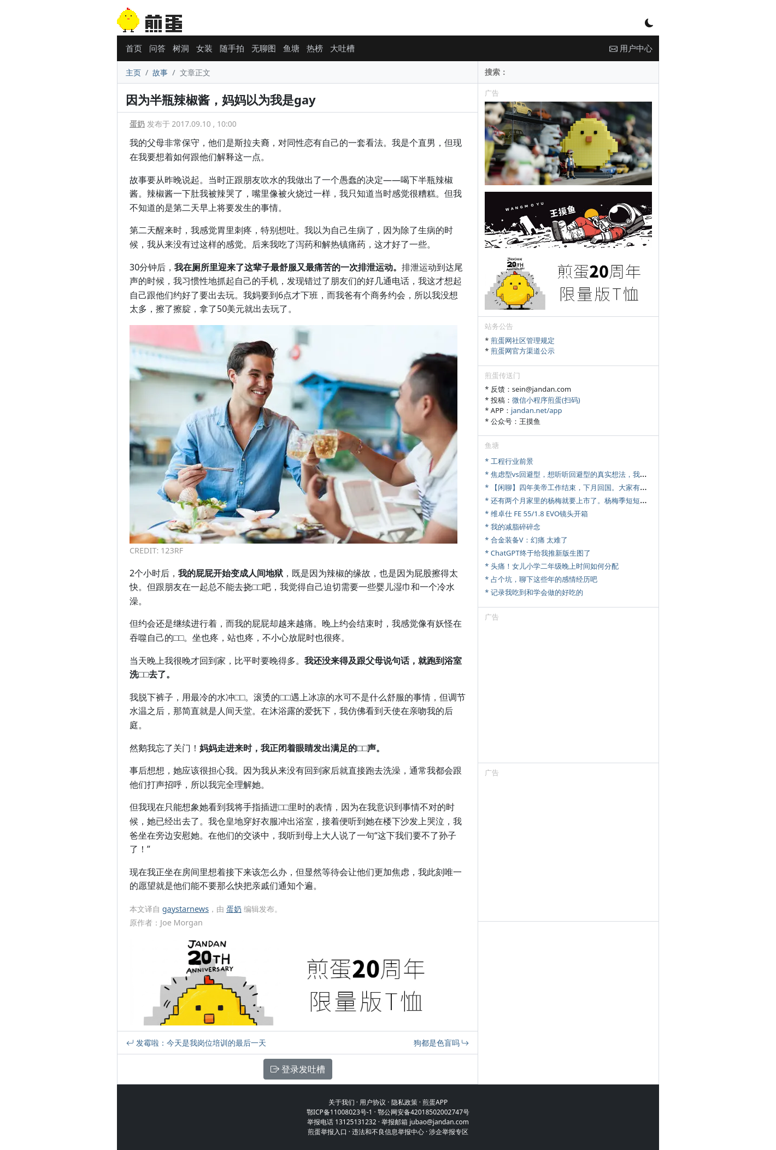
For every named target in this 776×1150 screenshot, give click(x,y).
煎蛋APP (435, 1102)
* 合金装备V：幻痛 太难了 (526, 540)
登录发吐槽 (298, 1069)
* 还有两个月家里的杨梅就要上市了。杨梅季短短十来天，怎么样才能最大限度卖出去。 (623, 500)
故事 (160, 72)
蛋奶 (137, 124)
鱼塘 (291, 48)
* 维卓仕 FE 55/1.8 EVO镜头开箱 (536, 513)
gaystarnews (185, 909)
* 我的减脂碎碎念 (512, 527)
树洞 (181, 48)
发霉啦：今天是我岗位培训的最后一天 (196, 1042)
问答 (157, 48)
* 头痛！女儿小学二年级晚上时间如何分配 (552, 566)
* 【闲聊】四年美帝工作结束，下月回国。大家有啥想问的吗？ (584, 487)
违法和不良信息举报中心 (388, 1131)
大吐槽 (342, 48)
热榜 (315, 48)
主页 (133, 72)
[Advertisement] (568, 694)
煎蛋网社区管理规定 (523, 340)
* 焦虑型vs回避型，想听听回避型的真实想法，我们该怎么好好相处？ (594, 474)
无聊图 (263, 48)
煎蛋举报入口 (327, 1131)
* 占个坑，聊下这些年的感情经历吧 (541, 579)
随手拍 (232, 48)
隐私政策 (404, 1102)
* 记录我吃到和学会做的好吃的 (534, 592)
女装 (204, 48)
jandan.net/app (536, 410)
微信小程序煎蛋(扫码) (546, 400)
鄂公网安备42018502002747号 (423, 1112)
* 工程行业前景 (509, 461)
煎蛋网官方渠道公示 (523, 351)
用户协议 (373, 1102)
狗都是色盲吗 (441, 1042)
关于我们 (341, 1102)
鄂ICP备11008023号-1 (340, 1112)
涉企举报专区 (448, 1131)
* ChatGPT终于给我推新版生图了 (537, 553)
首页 (134, 48)
